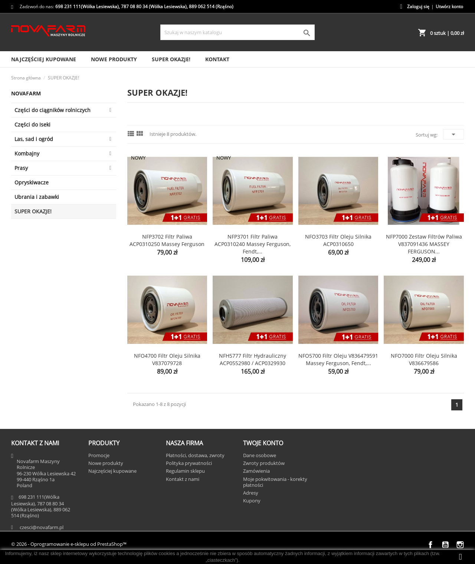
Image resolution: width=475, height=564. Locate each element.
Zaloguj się (418, 6)
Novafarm (26, 93)
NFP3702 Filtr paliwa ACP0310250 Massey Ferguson (167, 240)
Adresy (250, 492)
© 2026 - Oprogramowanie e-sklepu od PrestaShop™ (69, 544)
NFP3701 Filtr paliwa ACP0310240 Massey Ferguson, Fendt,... (252, 244)
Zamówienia (256, 471)
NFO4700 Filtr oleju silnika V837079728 (167, 359)
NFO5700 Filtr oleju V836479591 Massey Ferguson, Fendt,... (338, 359)
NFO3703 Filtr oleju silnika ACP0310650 (338, 240)
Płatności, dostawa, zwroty (195, 455)
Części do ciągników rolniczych (52, 110)
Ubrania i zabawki (36, 196)
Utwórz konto (449, 6)
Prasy (21, 167)
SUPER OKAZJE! (171, 59)
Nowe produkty (114, 59)
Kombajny (26, 153)
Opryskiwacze (31, 182)
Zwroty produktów (264, 463)
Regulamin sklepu (185, 471)
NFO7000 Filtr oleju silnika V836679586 (424, 359)
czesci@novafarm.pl (41, 527)
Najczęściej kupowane (43, 59)
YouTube (445, 545)
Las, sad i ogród (33, 138)
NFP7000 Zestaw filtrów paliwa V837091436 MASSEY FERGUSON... (424, 244)
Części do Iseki (32, 124)
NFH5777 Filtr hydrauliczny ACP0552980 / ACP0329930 (252, 359)
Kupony (252, 500)
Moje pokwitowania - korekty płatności (275, 482)
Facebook (430, 545)
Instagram (460, 545)
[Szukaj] (237, 32)
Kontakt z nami (182, 479)
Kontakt (217, 59)
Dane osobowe (259, 455)
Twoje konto (263, 443)
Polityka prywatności (189, 463)
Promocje (98, 455)
